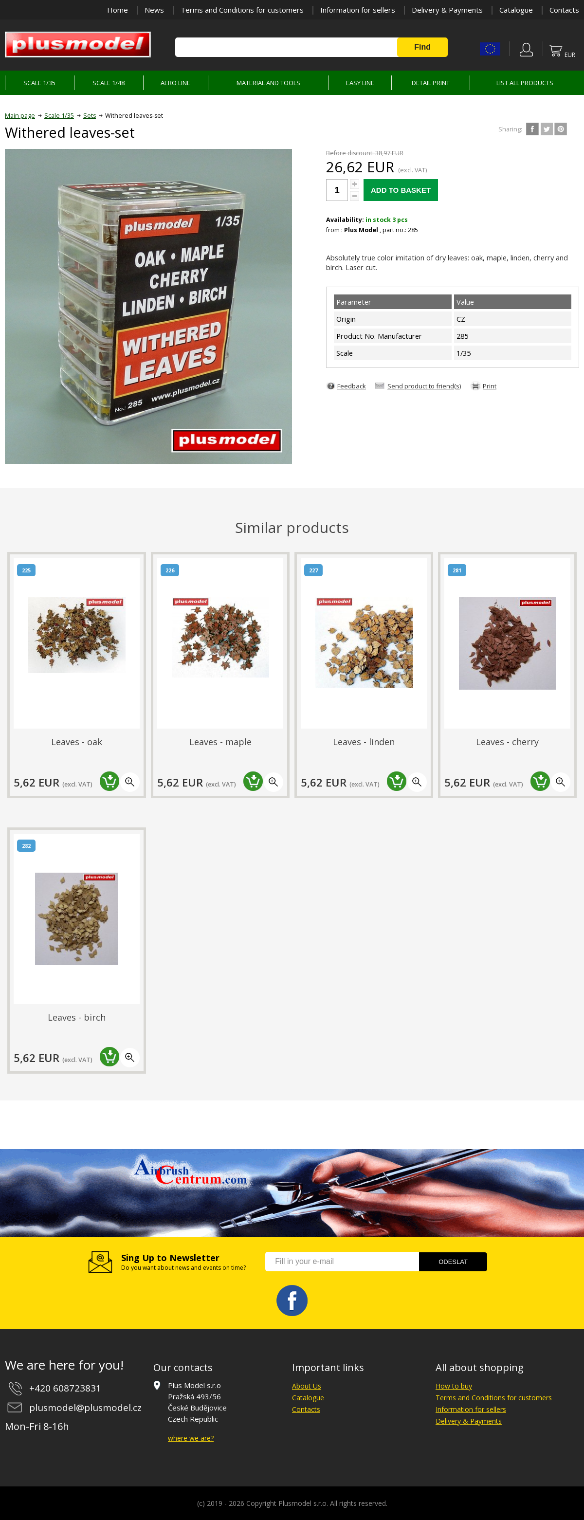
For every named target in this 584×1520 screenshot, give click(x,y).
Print (489, 386)
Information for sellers (357, 10)
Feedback (351, 386)
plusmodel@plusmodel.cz (85, 1407)
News (154, 10)
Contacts (564, 10)
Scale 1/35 (59, 115)
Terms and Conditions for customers (242, 10)
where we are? (191, 1438)
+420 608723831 (65, 1388)
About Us (306, 1386)
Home (117, 10)
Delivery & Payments (447, 10)
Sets (89, 115)
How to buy (454, 1386)
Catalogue (516, 10)
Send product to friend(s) (424, 386)
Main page (20, 115)
